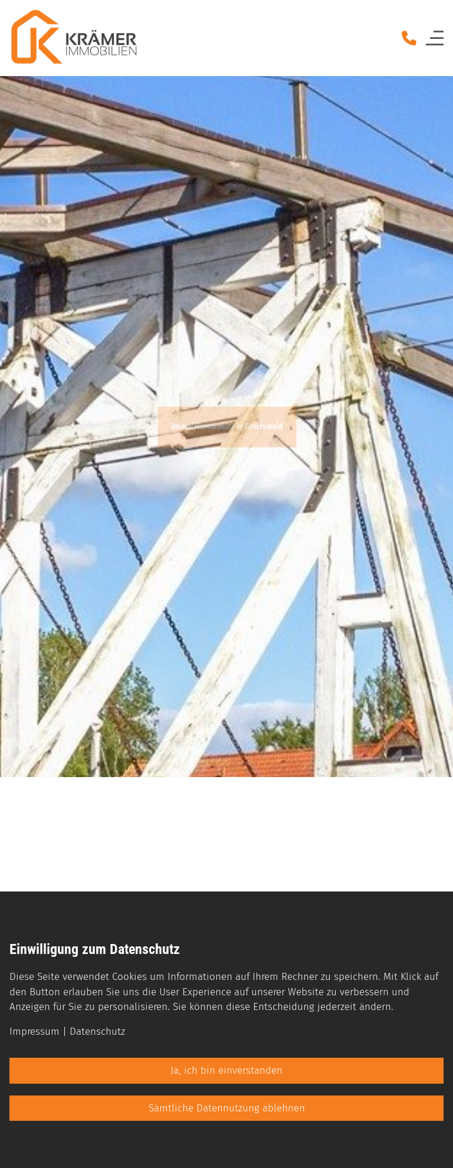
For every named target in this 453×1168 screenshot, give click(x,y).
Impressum (34, 1031)
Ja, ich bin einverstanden (226, 1070)
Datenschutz (97, 1031)
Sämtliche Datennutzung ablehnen (227, 1108)
